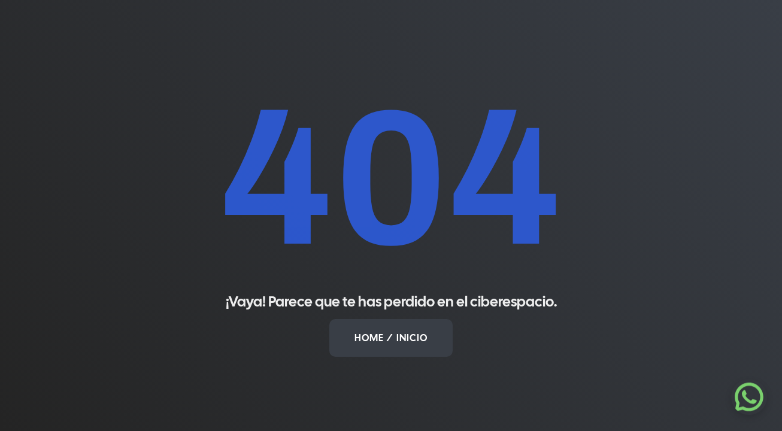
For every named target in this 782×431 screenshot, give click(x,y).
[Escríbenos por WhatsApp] (749, 397)
